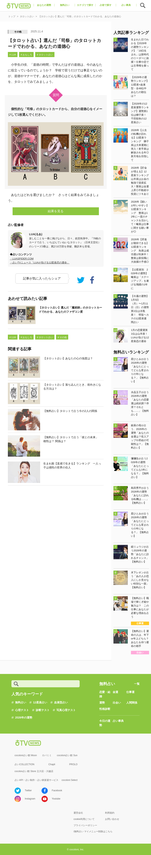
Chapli (51, 764)
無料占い (20, 702)
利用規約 (109, 812)
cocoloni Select (69, 780)
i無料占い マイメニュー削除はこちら (93, 831)
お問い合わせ (112, 819)
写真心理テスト (66, 710)
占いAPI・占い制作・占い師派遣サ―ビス (36, 780)
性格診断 (104, 708)
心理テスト (22, 710)
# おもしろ (26, 54)
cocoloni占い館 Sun (67, 755)
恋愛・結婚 (104, 694)
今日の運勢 (104, 723)
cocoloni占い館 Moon (26, 755)
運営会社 (78, 812)
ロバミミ (47, 755)
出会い (117, 702)
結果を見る (56, 211)
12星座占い (40, 702)
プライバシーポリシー (85, 825)
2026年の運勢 (23, 717)
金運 (115, 692)
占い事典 (118, 720)
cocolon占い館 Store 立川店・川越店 (34, 771)
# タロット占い (45, 54)
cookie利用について (84, 819)
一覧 (137, 683)
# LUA (12, 54)
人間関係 (131, 702)
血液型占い (61, 702)
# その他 (62, 337)
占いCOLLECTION (24, 764)
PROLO (73, 764)
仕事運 (130, 692)
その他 (18, 31)
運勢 (102, 702)
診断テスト (43, 710)
